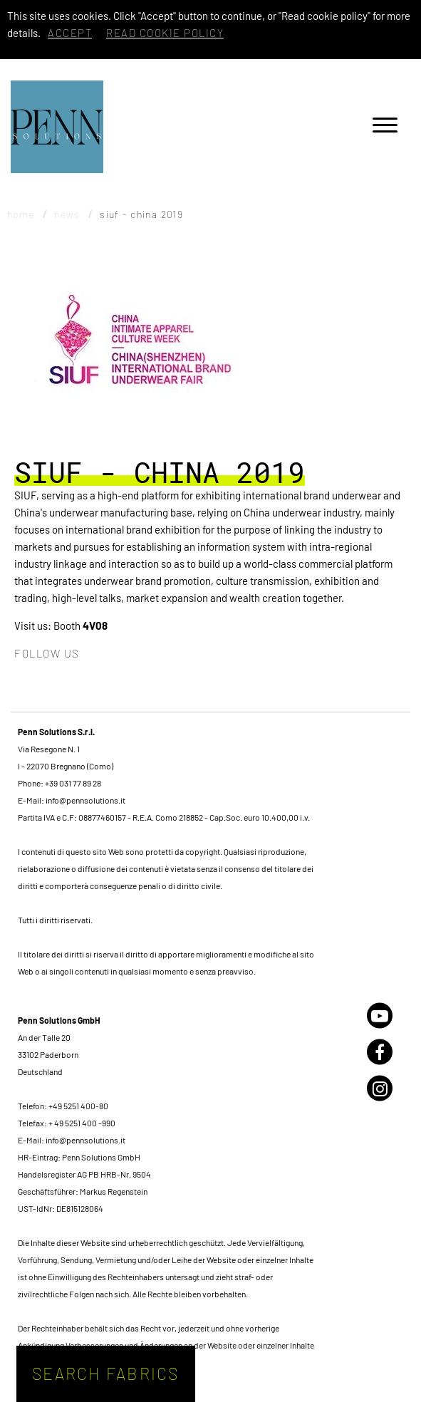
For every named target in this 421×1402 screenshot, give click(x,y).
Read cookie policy (165, 32)
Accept (70, 32)
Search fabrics (106, 1373)
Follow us (47, 653)
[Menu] (385, 127)
